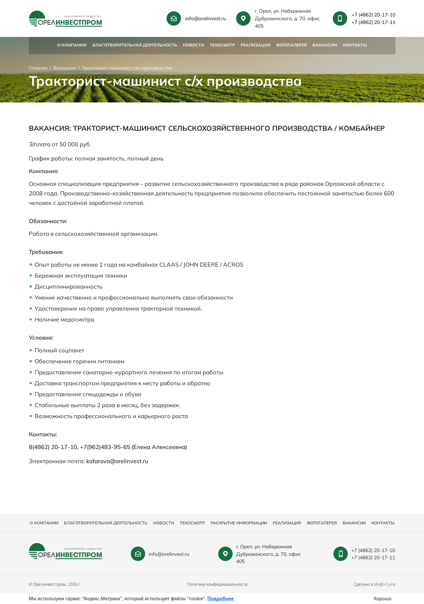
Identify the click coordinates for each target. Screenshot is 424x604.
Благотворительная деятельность (135, 45)
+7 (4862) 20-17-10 (373, 15)
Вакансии (325, 45)
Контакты (355, 45)
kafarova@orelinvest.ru (117, 461)
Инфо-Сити (384, 584)
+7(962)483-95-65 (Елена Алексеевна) (133, 446)
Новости (193, 45)
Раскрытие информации (239, 523)
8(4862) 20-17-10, (54, 446)
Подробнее (220, 598)
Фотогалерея (291, 45)
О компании (72, 45)
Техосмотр (222, 45)
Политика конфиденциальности (217, 584)
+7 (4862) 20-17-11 (373, 22)
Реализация (255, 45)
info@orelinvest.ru (205, 18)
